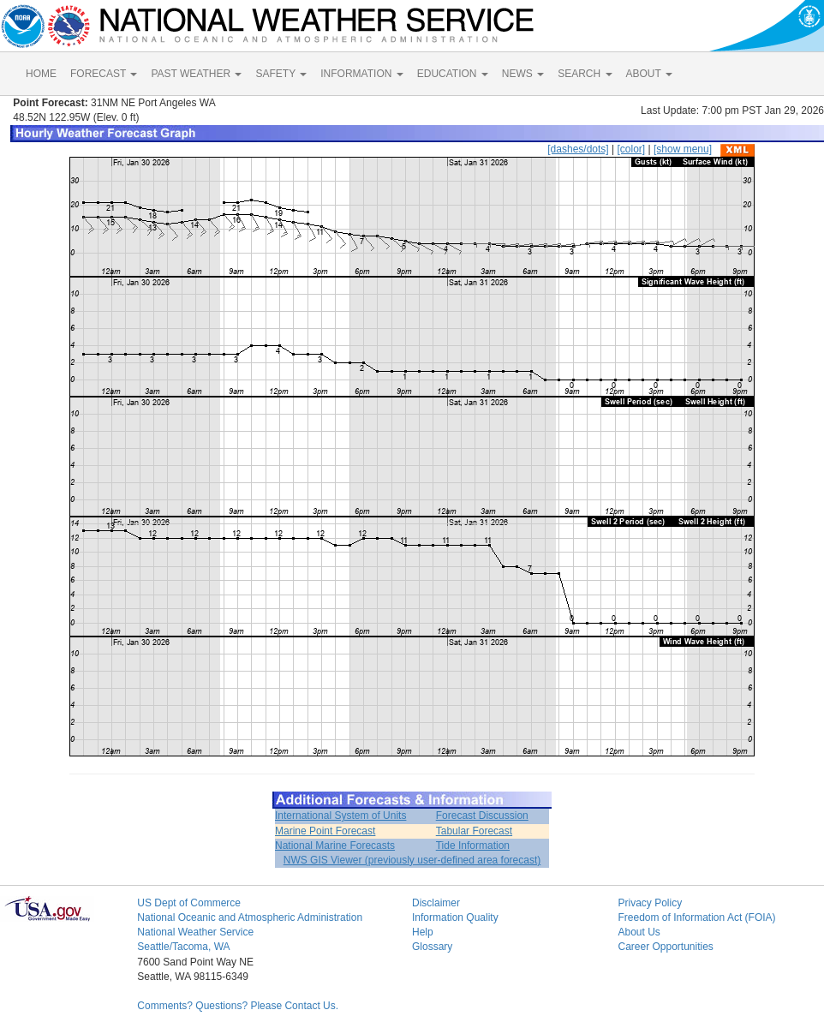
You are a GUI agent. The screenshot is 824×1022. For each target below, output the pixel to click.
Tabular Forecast (474, 831)
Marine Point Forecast (325, 831)
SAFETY (281, 74)
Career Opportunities (665, 947)
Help (422, 932)
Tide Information (473, 846)
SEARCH (585, 74)
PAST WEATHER (196, 74)
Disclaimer (436, 903)
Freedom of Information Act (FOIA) (696, 917)
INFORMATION (361, 74)
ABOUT (649, 74)
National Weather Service (195, 932)
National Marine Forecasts (335, 846)
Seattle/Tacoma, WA (183, 947)
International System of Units (340, 816)
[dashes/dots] (577, 149)
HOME (41, 74)
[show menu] (683, 149)
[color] (631, 149)
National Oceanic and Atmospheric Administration (249, 917)
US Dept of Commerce (189, 903)
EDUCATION (452, 74)
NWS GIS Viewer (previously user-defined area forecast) (412, 860)
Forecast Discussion (482, 816)
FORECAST (103, 74)
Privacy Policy (650, 903)
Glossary (432, 947)
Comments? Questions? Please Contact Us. (237, 1006)
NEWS (523, 74)
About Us (639, 932)
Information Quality (455, 917)
